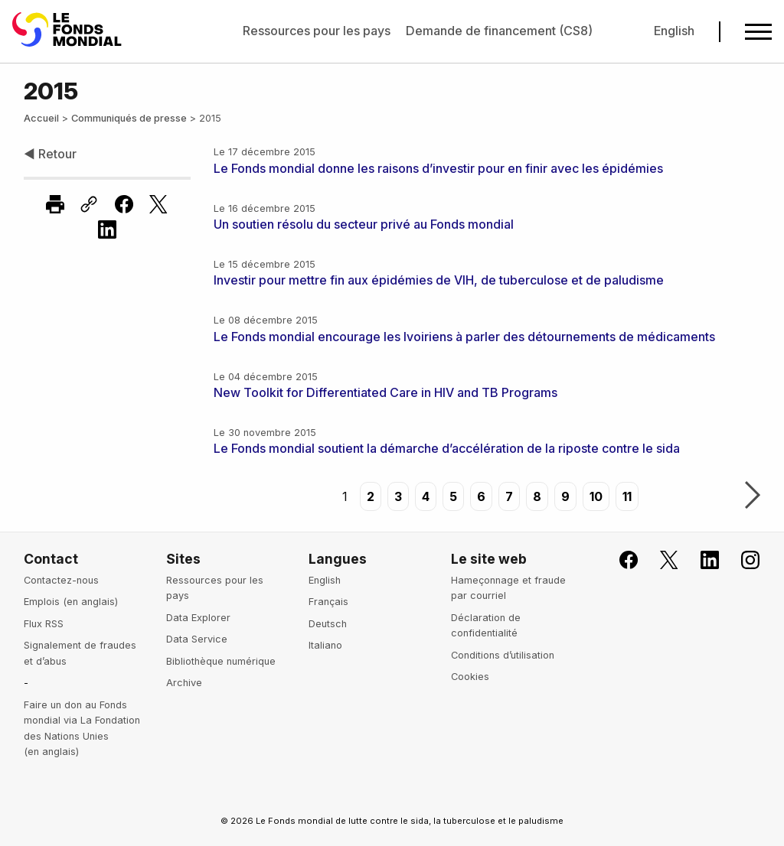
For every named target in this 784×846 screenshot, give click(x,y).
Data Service (196, 639)
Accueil (41, 118)
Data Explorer (198, 617)
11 (627, 496)
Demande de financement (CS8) (499, 30)
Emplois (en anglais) (71, 601)
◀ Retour (50, 153)
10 (596, 496)
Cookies (470, 676)
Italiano (325, 645)
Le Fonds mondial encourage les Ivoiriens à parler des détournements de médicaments (464, 336)
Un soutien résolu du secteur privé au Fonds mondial (364, 224)
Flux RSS (44, 624)
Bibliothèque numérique (221, 661)
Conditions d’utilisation (502, 655)
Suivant (752, 496)
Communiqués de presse (129, 118)
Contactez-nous (61, 580)
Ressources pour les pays (316, 30)
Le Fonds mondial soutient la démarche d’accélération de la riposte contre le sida (447, 448)
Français (328, 601)
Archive (184, 682)
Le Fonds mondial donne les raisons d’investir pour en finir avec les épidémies (438, 168)
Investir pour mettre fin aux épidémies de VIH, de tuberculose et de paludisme (439, 280)
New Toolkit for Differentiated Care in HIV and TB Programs (385, 392)
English (674, 30)
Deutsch (328, 624)
